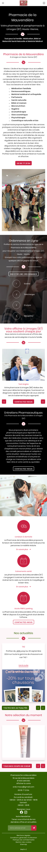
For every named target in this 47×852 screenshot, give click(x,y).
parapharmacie (36, 71)
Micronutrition (18, 106)
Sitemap (23, 844)
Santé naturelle (18, 100)
